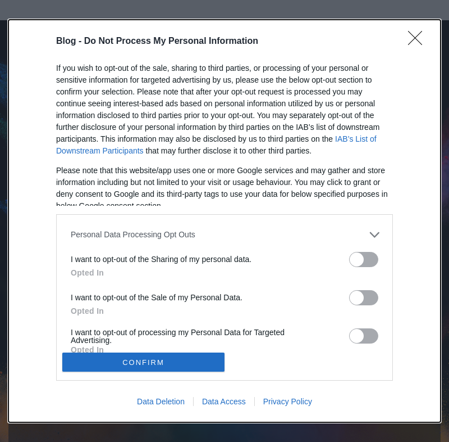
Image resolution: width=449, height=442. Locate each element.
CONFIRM (143, 362)
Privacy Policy (287, 401)
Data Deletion (161, 401)
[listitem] (224, 235)
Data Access (224, 401)
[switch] (363, 259)
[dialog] (224, 221)
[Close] (418, 41)
